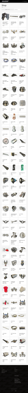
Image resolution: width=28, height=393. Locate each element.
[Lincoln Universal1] (22, 195)
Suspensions (3, 369)
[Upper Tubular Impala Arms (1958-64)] (6, 89)
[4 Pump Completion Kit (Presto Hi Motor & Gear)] (6, 45)
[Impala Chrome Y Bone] (22, 250)
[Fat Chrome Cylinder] (22, 154)
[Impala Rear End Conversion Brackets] (14, 31)
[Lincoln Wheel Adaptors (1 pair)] (6, 235)
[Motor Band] (6, 209)
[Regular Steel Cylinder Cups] (14, 103)
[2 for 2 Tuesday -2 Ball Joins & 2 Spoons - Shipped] (6, 16)
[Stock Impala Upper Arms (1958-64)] (14, 75)
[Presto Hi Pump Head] (6, 354)
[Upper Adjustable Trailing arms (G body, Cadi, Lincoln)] (14, 235)
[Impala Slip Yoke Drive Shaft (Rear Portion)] (14, 16)
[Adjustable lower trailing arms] (14, 302)
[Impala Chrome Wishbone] (6, 263)
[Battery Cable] (14, 116)
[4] (6, 154)
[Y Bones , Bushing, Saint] (14, 289)
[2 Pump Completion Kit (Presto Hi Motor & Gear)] (22, 60)
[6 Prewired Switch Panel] (6, 60)
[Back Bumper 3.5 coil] (22, 167)
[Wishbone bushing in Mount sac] (6, 302)
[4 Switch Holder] (22, 116)
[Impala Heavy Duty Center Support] (14, 209)
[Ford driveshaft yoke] (14, 354)
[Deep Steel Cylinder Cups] (6, 103)
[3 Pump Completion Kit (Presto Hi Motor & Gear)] (14, 45)
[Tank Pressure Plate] (22, 103)
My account (16, 369)
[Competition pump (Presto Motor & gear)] (14, 195)
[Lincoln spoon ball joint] (22, 181)
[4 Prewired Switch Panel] (14, 60)
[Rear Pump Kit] (22, 302)
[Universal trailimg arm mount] (6, 181)
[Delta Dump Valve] (22, 263)
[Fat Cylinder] (6, 167)
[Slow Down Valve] (22, 45)
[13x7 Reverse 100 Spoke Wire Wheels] (14, 250)
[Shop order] (17, 9)
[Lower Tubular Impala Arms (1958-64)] (22, 75)
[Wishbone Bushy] (6, 289)
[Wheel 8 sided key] (22, 222)
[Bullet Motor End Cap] (22, 235)
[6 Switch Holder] (6, 129)
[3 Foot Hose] (14, 316)
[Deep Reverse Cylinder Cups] (22, 89)
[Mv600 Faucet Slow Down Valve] (6, 276)
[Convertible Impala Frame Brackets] (22, 31)
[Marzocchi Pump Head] (22, 341)
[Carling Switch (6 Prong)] (14, 154)
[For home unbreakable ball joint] (14, 181)
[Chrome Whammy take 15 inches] (22, 328)
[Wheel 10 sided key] (6, 222)
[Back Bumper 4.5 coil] (14, 167)
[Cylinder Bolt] (22, 129)
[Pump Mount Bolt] (14, 129)
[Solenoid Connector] (14, 141)
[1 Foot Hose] (6, 328)
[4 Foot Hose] (22, 316)
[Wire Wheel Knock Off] (14, 341)
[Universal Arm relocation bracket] (22, 289)
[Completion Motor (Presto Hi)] (14, 89)
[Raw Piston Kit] (22, 354)
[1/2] (22, 209)
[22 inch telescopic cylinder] (6, 341)
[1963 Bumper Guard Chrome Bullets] (22, 16)
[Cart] (24, 1)
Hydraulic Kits (3, 372)
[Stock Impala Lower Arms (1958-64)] (6, 75)
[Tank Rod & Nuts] (22, 141)
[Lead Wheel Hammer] (14, 222)
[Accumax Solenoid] (6, 195)
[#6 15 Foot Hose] (14, 328)
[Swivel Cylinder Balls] (22, 276)
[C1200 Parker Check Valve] (14, 276)
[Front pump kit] (6, 316)
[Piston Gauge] (6, 141)
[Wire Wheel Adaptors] (6, 250)
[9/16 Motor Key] (6, 116)
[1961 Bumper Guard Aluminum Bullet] (6, 31)
